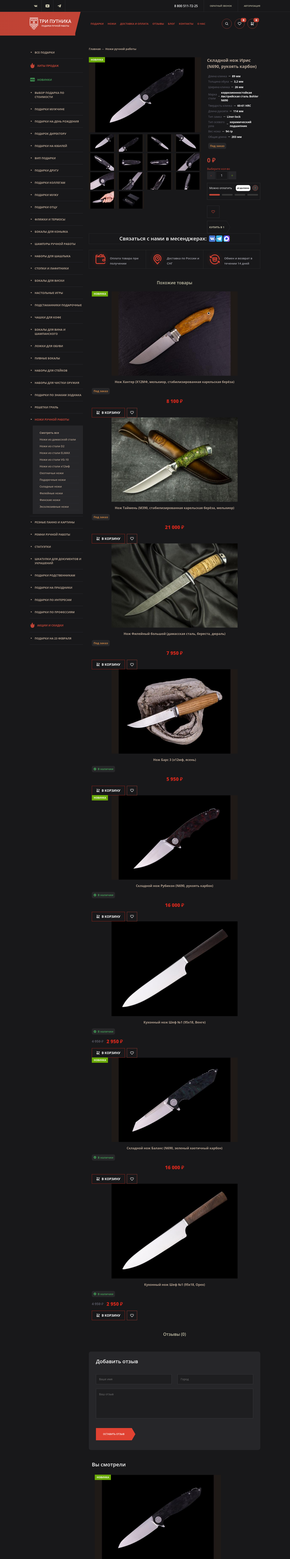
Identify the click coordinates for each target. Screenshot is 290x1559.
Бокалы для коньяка (51, 231)
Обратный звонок (221, 5)
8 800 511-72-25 (186, 6)
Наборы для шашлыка (53, 256)
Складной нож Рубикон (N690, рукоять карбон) (174, 886)
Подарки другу (47, 170)
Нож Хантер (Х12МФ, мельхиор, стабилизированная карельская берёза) (174, 382)
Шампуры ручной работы (55, 244)
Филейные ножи (51, 493)
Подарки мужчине (49, 109)
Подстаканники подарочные (58, 305)
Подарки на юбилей (51, 146)
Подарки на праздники (53, 587)
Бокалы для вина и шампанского (50, 332)
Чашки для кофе (48, 317)
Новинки (41, 80)
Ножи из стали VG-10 (54, 459)
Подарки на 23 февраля (53, 638)
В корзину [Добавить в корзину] (108, 412)
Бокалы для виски (49, 280)
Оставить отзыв (114, 1434)
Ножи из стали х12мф (55, 466)
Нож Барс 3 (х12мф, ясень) (174, 760)
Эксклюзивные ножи (54, 506)
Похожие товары (174, 283)
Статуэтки (43, 547)
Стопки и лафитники (52, 268)
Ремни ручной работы (52, 534)
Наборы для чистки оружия (57, 383)
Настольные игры (49, 293)
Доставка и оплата (134, 23)
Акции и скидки (46, 625)
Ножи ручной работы (52, 419)
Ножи (112, 23)
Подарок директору (50, 134)
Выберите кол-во (218, 169)
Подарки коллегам (50, 183)
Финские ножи (50, 500)
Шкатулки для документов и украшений (58, 561)
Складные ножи (51, 486)
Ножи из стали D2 (52, 446)
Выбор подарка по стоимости (49, 95)
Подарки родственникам (55, 575)
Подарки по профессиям (55, 612)
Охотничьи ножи (52, 473)
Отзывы (158, 23)
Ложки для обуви (49, 346)
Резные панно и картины (55, 522)
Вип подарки (45, 158)
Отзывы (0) (174, 1334)
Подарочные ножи (53, 480)
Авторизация (252, 5)
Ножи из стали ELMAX (55, 453)
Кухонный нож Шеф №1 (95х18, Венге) (174, 1022)
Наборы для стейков (51, 370)
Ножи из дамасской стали (58, 439)
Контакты (186, 23)
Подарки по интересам (53, 600)
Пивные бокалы (47, 358)
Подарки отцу (46, 207)
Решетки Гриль (46, 407)
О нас (201, 23)
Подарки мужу (46, 195)
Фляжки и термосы (50, 219)
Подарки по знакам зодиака (58, 395)
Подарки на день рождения (57, 121)
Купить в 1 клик (216, 229)
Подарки (97, 23)
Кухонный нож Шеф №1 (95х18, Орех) (174, 1284)
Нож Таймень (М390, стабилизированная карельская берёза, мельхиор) (174, 508)
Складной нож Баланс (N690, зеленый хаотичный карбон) (174, 1148)
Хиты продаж (44, 66)
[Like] (132, 412)
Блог (171, 23)
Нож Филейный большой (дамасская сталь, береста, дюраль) (174, 634)
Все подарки (45, 52)
